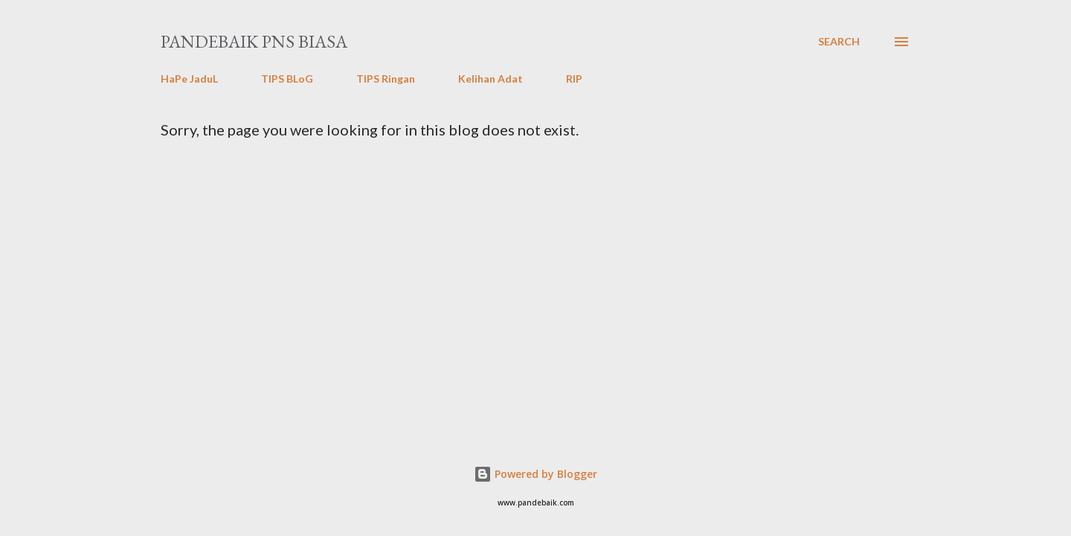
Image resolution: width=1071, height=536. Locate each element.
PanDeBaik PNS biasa (254, 41)
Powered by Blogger (535, 474)
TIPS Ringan (385, 78)
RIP (574, 78)
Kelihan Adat (490, 78)
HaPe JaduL (189, 78)
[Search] (839, 42)
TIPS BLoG (287, 78)
